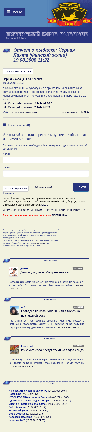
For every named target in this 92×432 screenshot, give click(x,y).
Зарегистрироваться (16, 188)
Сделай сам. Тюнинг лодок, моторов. (30, 400)
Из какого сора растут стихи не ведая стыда (52, 350)
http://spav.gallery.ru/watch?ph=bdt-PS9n (27, 107)
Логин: (6, 154)
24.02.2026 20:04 (58, 390)
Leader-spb (27, 346)
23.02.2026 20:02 (36, 407)
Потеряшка (15, 394)
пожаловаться (69, 112)
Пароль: (7, 167)
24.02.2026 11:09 (61, 400)
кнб (23, 307)
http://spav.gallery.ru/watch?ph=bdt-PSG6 (27, 103)
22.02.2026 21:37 (35, 420)
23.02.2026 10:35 (42, 417)
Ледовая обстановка (20, 417)
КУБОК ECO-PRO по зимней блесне (29, 397)
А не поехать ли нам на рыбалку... (28, 390)
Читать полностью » (68, 327)
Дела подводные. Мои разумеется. (44, 272)
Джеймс (24, 268)
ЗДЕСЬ (44, 204)
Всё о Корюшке (17, 407)
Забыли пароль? (43, 187)
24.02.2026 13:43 (59, 397)
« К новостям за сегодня (18, 71)
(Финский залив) (22, 79)
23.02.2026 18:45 (38, 410)
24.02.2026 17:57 (31, 394)
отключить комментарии (24, 112)
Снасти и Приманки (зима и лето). (28, 404)
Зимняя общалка (18, 410)
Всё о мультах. (17, 413)
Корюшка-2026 (17, 420)
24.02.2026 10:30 (57, 404)
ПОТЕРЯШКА (59, 215)
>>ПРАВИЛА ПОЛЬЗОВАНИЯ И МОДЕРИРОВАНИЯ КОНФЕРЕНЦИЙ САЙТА (44, 210)
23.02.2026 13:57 (36, 413)
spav (85, 112)
